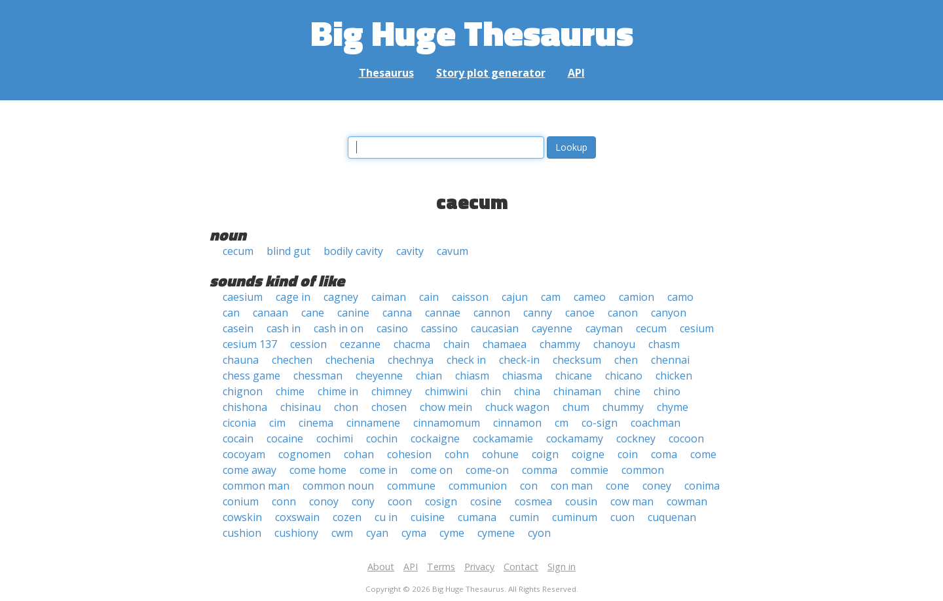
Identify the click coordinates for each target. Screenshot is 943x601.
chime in (338, 391)
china (527, 391)
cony (363, 501)
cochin (382, 438)
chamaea (505, 344)
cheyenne (379, 375)
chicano (623, 375)
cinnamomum (446, 423)
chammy (560, 344)
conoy (324, 501)
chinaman (577, 391)
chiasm (472, 375)
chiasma (522, 375)
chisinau (300, 407)
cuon (622, 517)
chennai (670, 360)
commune (411, 485)
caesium (243, 297)
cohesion (409, 454)
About (380, 566)
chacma (412, 344)
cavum (452, 251)
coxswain (297, 517)
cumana (477, 517)
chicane (573, 375)
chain (456, 344)
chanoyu (614, 344)
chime (290, 391)
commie (589, 470)
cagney (341, 297)
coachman (655, 423)
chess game (251, 375)
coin (628, 454)
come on (432, 470)
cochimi (334, 438)
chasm (664, 344)
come (703, 454)
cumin (524, 517)
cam (551, 297)
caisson (470, 297)
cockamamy (574, 438)
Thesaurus (386, 73)
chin (491, 391)
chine (627, 391)
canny (537, 312)
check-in (519, 360)
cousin (581, 501)
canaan (270, 312)
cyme (451, 533)
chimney (391, 391)
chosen (389, 407)
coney (656, 485)
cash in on (338, 328)
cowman (687, 501)
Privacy (479, 566)
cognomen (304, 454)
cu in (386, 517)
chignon (243, 391)
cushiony (296, 533)
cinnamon (517, 423)
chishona (245, 407)
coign (545, 454)
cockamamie (503, 438)
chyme (672, 407)
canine (353, 312)
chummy (623, 407)
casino (392, 328)
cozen (347, 517)
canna (397, 312)
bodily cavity (353, 251)
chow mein (446, 407)
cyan (377, 533)
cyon (539, 533)
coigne (588, 454)
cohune (500, 454)
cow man (632, 501)
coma (664, 454)
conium (241, 501)
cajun (515, 297)
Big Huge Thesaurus (471, 32)
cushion (242, 533)
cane (312, 312)
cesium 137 (250, 344)
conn (284, 501)
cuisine (428, 517)
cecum (238, 251)
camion (636, 297)
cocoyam (244, 454)
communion (478, 485)
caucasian (495, 328)
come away (249, 470)
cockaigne (435, 438)
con (529, 485)
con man (572, 485)
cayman (604, 328)
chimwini (446, 391)
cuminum (574, 517)
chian (429, 375)
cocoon (686, 438)
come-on (487, 470)
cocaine (285, 438)
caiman (388, 297)
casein (238, 328)
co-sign (600, 423)
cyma (413, 533)
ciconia (239, 423)
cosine (486, 501)
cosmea (533, 501)
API (576, 73)
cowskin (242, 517)
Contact (521, 566)
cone (617, 485)
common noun (338, 485)
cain (429, 297)
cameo (590, 297)
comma (539, 470)
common (642, 470)
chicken (674, 375)
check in (466, 360)
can (231, 312)
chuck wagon (517, 407)
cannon (491, 312)
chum (576, 407)
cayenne (552, 328)
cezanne (360, 344)
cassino (439, 328)
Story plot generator (490, 73)
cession (308, 344)
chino (667, 391)
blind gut (288, 251)
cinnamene (373, 423)
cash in (284, 328)
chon (346, 407)
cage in (293, 297)
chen (626, 360)
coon (400, 501)
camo (680, 297)
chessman (317, 375)
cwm (342, 533)
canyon (668, 312)
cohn (457, 454)
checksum (577, 360)
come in (379, 470)
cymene (496, 533)
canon (623, 312)
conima (702, 485)
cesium (697, 328)
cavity (410, 251)
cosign (441, 501)
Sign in (561, 566)
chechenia (350, 360)
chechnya (411, 360)
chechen (292, 360)
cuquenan (672, 517)
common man (256, 485)
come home (317, 470)
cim (277, 423)
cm (561, 423)
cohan (359, 454)
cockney (636, 438)
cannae (442, 312)
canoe (580, 312)
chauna (241, 360)
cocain (238, 438)
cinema (316, 423)
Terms (441, 566)
